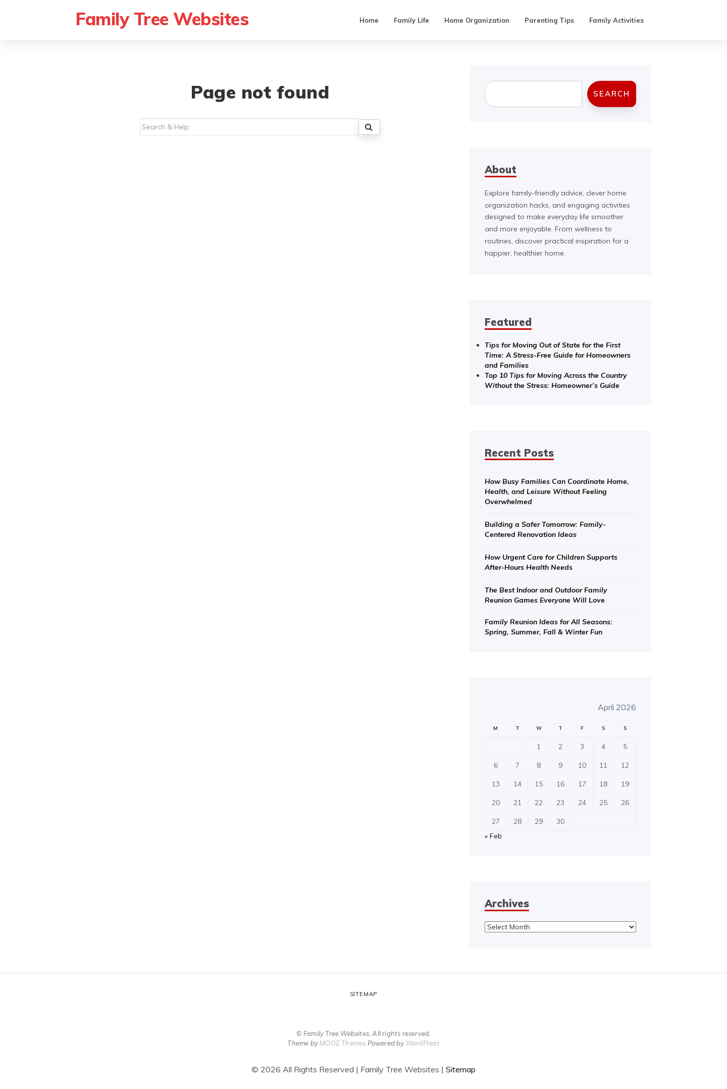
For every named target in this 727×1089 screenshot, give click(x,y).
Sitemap (364, 994)
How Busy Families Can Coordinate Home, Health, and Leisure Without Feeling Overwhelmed (557, 491)
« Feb (493, 835)
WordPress (423, 1043)
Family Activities (616, 20)
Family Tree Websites (164, 19)
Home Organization (476, 20)
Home (369, 20)
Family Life (411, 20)
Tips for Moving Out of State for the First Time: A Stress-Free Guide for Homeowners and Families (558, 355)
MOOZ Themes (343, 1043)
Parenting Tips (549, 20)
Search (611, 93)
